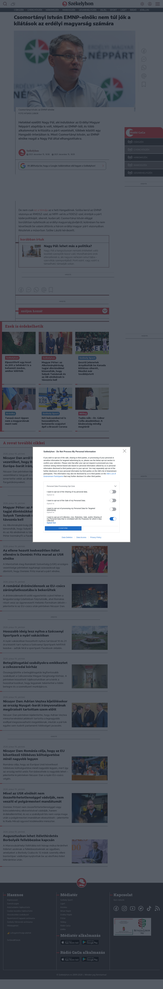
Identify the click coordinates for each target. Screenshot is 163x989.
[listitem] (81, 486)
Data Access (81, 537)
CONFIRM (63, 528)
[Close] (125, 451)
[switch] (113, 491)
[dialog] (81, 494)
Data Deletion (67, 537)
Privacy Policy (95, 537)
